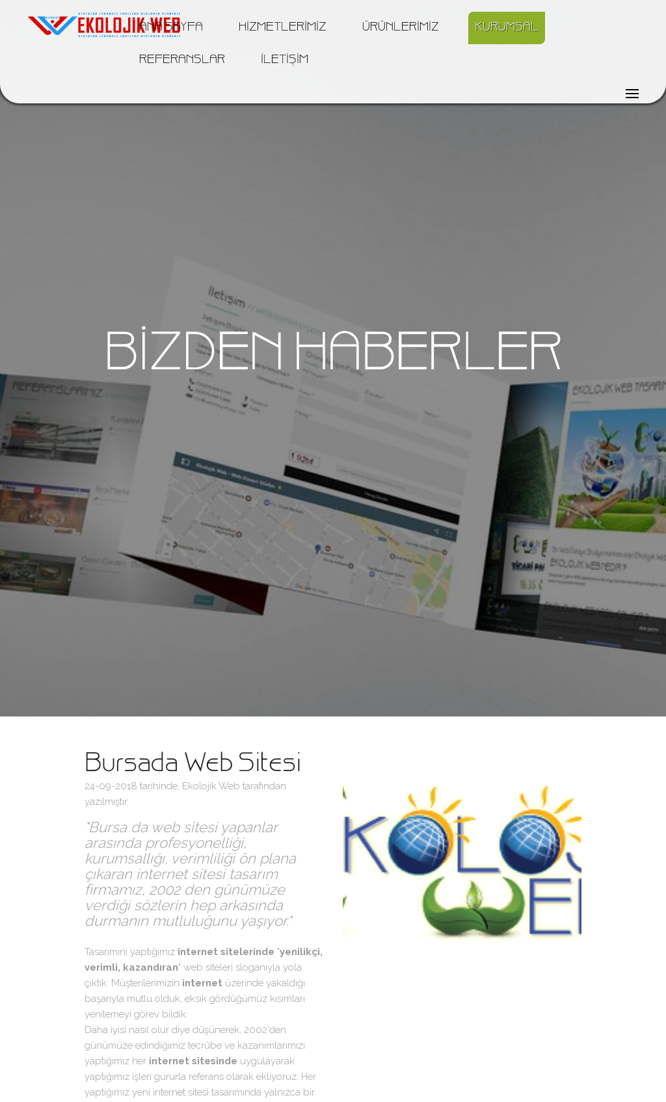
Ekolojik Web (211, 786)
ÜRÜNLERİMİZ (400, 28)
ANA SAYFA (171, 28)
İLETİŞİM (284, 60)
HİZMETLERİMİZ (282, 28)
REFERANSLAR (182, 60)
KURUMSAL (507, 28)
